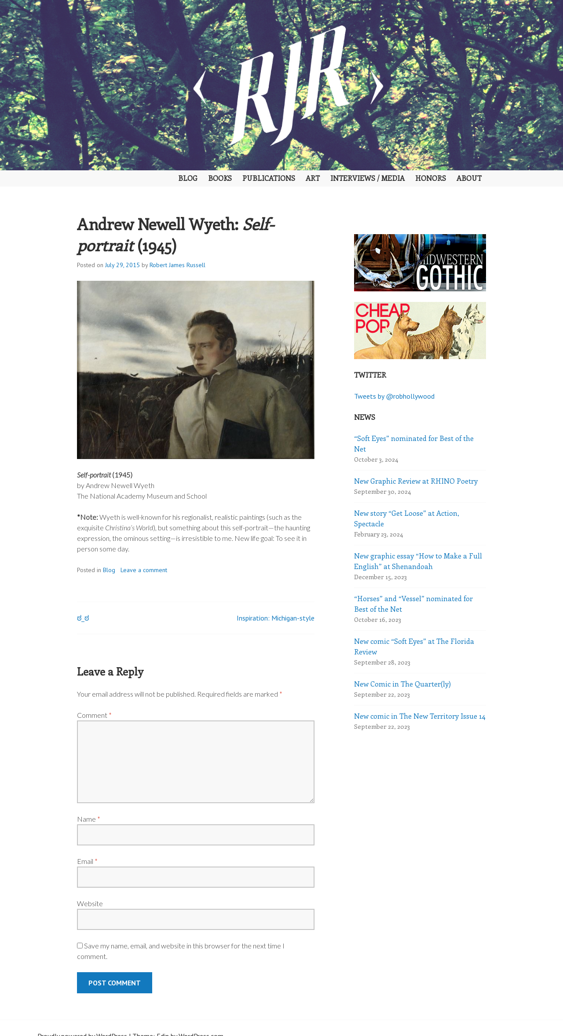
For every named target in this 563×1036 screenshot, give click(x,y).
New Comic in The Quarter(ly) (402, 683)
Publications (268, 178)
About (469, 178)
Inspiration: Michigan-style (275, 618)
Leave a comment (144, 570)
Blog (187, 178)
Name (88, 819)
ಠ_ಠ (83, 618)
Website (90, 903)
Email (87, 861)
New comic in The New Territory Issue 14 (420, 715)
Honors (430, 178)
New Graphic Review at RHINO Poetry (416, 480)
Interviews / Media (367, 178)
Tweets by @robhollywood (394, 396)
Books (220, 178)
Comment (94, 715)
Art (313, 178)
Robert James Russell (177, 265)
